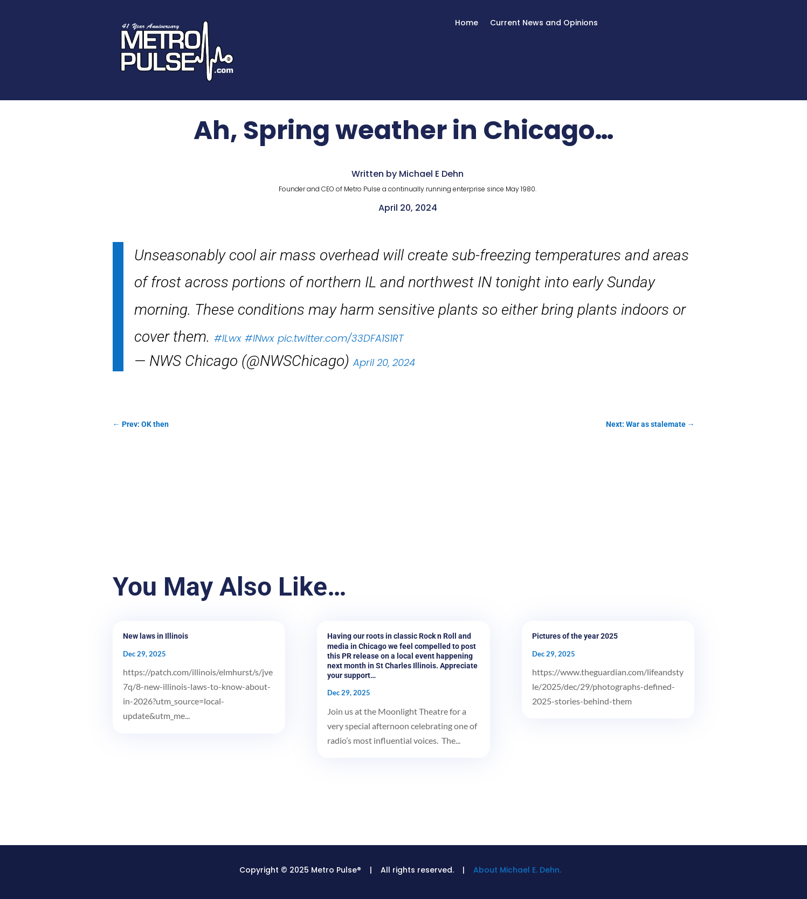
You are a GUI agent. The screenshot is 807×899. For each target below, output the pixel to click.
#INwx (259, 338)
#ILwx (227, 338)
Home (466, 23)
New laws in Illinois (155, 636)
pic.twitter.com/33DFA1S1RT (340, 338)
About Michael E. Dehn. (517, 870)
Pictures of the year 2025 (575, 636)
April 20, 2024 (384, 362)
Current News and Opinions (544, 23)
